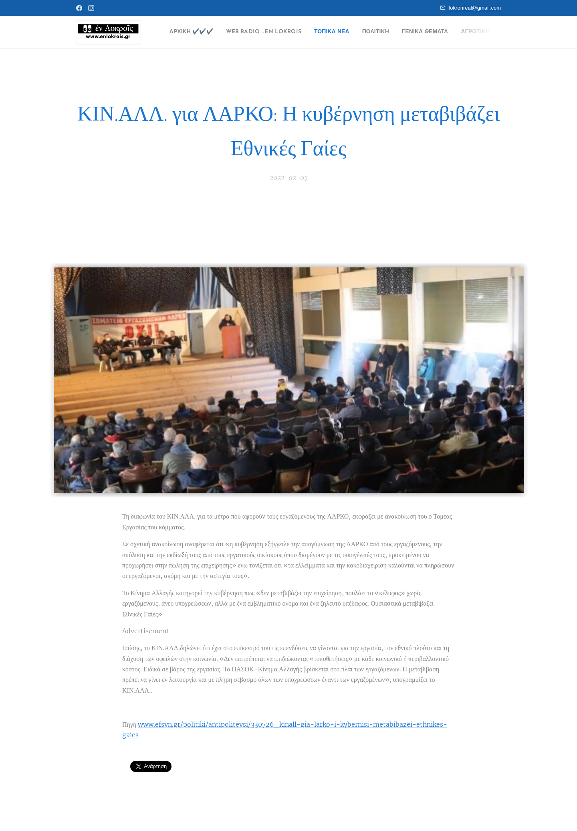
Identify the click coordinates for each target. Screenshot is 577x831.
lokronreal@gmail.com (475, 8)
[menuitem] (197, 32)
